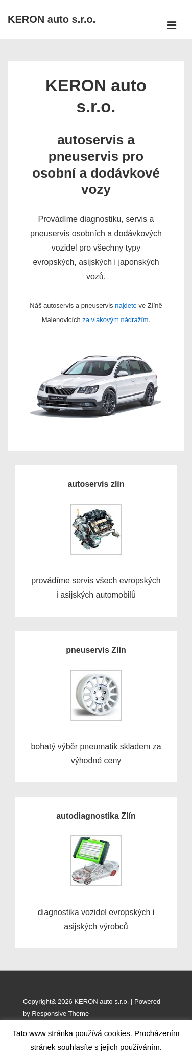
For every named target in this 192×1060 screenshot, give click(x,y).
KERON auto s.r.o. (51, 19)
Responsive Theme (60, 1013)
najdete (126, 305)
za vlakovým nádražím (115, 320)
